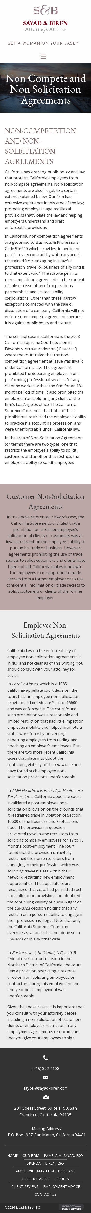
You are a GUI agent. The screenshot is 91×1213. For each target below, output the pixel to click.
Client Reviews (24, 1186)
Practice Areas (36, 1178)
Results (61, 1178)
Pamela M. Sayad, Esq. (63, 1155)
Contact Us (45, 1194)
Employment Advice (61, 1186)
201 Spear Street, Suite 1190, (42, 1108)
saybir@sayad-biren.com (45, 1088)
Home (13, 1155)
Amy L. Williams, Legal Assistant (45, 1171)
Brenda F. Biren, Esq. (45, 1163)
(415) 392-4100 (45, 1068)
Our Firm (31, 1155)
